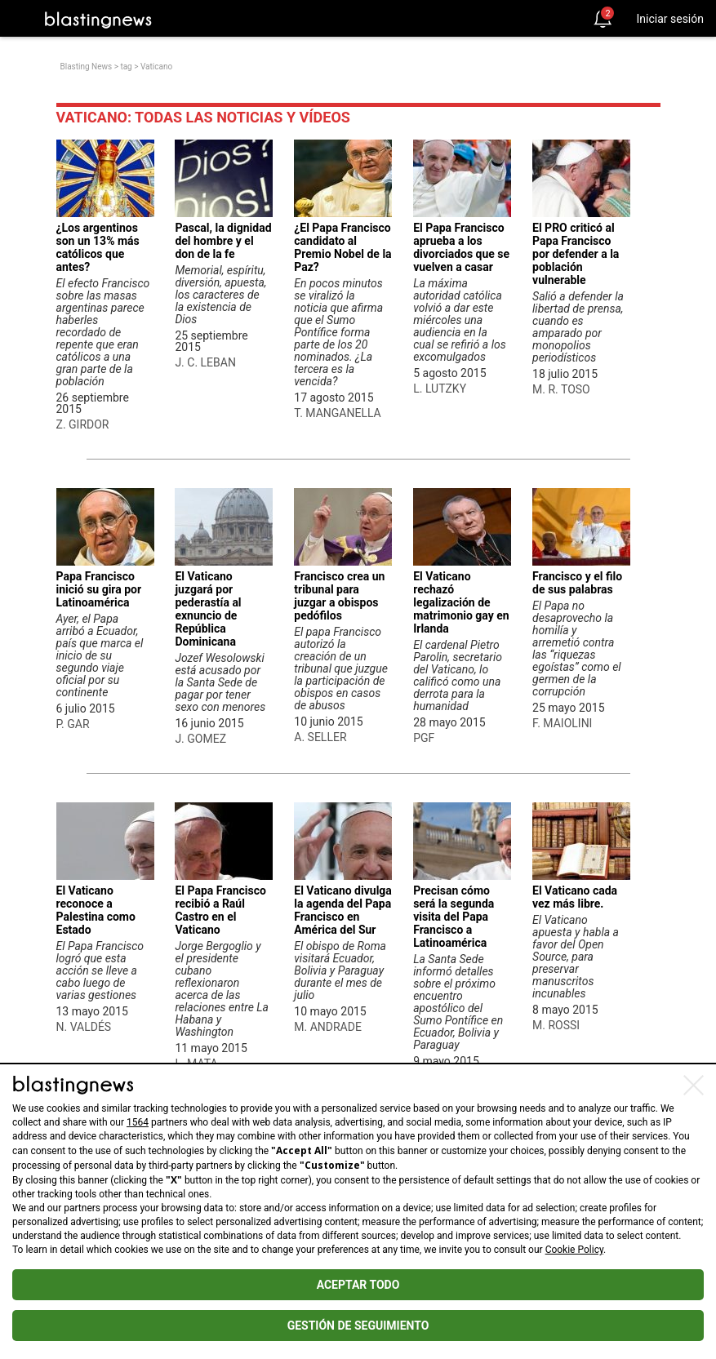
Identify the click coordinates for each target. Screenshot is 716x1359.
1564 (138, 1122)
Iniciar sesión (670, 18)
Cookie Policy (574, 1249)
